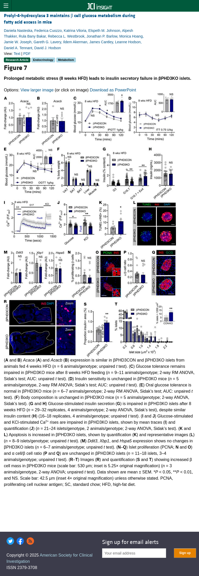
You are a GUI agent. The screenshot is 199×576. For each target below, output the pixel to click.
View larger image (37, 90)
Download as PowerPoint (113, 90)
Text (17, 54)
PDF (27, 54)
